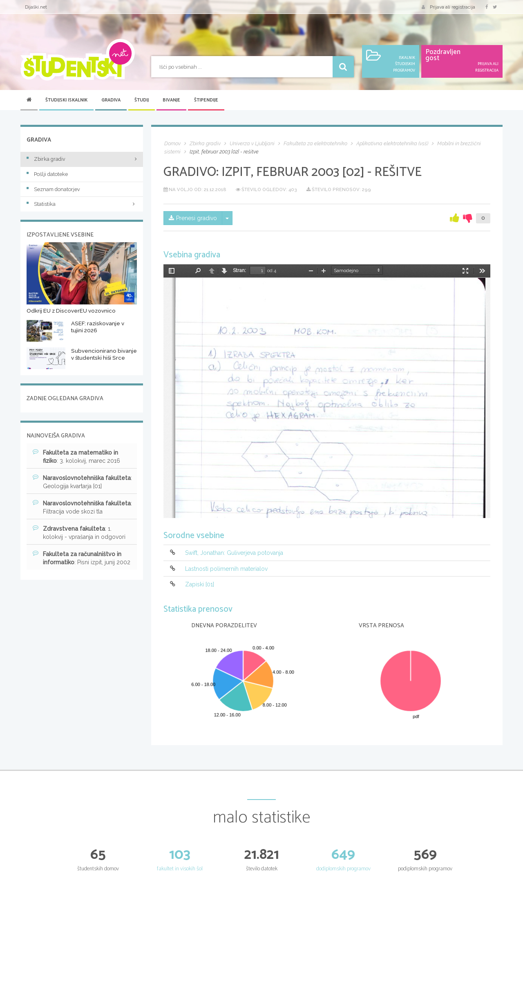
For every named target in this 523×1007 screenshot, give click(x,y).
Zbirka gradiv (46, 159)
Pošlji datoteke (47, 174)
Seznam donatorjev (53, 189)
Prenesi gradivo (193, 218)
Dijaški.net (36, 7)
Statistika (82, 204)
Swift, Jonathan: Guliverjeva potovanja (234, 553)
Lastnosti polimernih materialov (226, 568)
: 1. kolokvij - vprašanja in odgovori (79, 532)
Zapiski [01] (199, 584)
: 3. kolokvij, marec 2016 (76, 456)
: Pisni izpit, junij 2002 (81, 557)
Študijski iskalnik (66, 100)
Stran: (239, 270)
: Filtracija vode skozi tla (82, 507)
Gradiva (111, 100)
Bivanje (171, 100)
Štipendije (206, 100)
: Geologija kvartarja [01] (82, 481)
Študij (141, 100)
